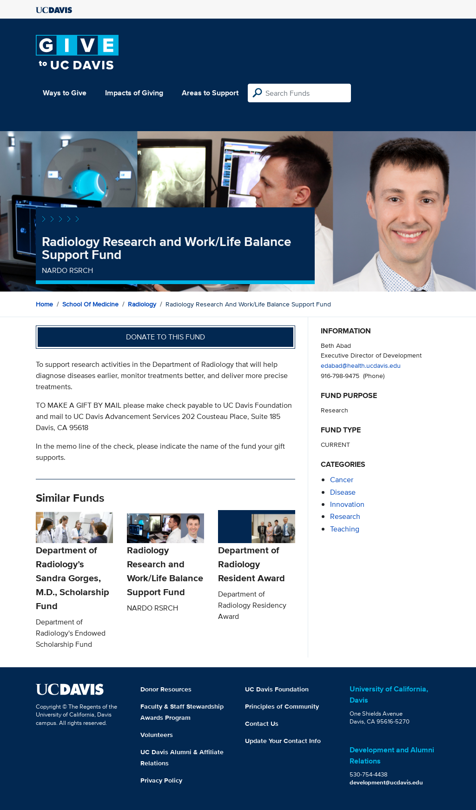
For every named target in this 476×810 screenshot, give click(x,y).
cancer (341, 479)
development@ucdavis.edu (386, 782)
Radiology (142, 304)
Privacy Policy (161, 780)
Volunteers (156, 734)
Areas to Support (210, 92)
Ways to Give (64, 92)
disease (343, 492)
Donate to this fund (165, 337)
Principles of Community (282, 706)
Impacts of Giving (134, 92)
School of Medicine (90, 304)
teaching (344, 529)
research (345, 516)
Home (44, 304)
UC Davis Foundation (277, 689)
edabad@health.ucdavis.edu (361, 365)
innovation (347, 504)
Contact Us (261, 723)
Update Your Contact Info (283, 740)
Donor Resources (166, 689)
